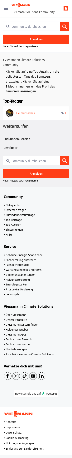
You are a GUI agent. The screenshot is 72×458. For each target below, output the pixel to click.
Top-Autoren (13, 224)
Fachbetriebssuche (17, 265)
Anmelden (66, 8)
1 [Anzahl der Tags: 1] (65, 113)
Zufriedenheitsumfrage (20, 215)
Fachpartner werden (18, 344)
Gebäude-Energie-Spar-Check (24, 255)
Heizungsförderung (18, 279)
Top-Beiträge (14, 220)
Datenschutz (14, 432)
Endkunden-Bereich (16, 139)
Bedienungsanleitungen (20, 274)
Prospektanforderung (19, 289)
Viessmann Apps (16, 334)
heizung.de (12, 294)
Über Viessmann (16, 315)
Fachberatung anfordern (21, 260)
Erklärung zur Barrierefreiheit (25, 448)
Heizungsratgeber (17, 329)
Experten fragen (16, 210)
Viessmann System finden (22, 324)
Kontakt (11, 422)
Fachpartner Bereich (18, 339)
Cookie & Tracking (17, 438)
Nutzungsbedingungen (20, 443)
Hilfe (9, 234)
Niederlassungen (16, 349)
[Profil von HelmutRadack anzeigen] (25, 113)
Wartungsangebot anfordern (23, 270)
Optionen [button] (66, 62)
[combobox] (36, 26)
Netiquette (13, 205)
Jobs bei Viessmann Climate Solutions (30, 354)
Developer (10, 148)
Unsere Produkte (16, 320)
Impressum (13, 427)
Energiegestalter (16, 284)
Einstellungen (14, 229)
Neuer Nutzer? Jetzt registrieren (20, 46)
